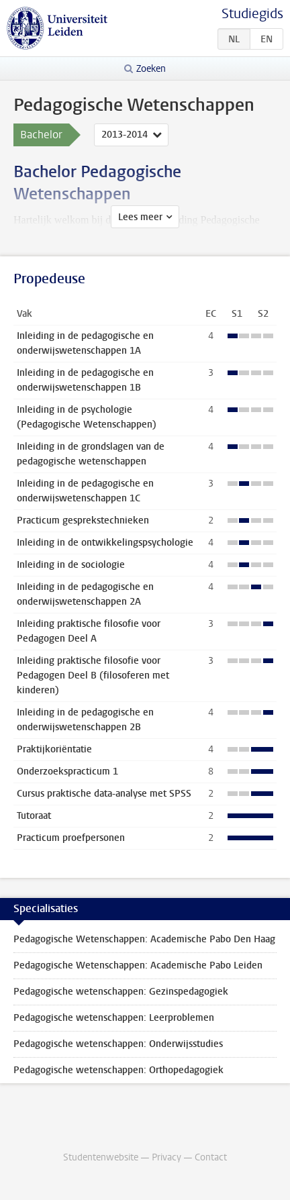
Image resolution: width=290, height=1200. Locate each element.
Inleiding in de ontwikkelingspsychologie (105, 542)
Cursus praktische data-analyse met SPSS (104, 793)
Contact (211, 1157)
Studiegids (252, 14)
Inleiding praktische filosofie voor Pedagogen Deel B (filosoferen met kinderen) (93, 675)
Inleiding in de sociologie (71, 564)
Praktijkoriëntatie (54, 749)
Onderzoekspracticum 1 (67, 771)
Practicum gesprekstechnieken (83, 520)
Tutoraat (34, 815)
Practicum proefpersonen (71, 838)
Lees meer (140, 217)
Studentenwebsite (100, 1157)
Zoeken (151, 68)
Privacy (166, 1157)
